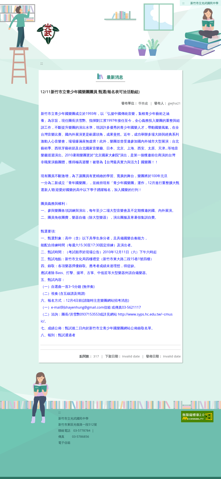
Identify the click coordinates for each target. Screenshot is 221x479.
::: (183, 3)
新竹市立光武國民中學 (204, 3)
